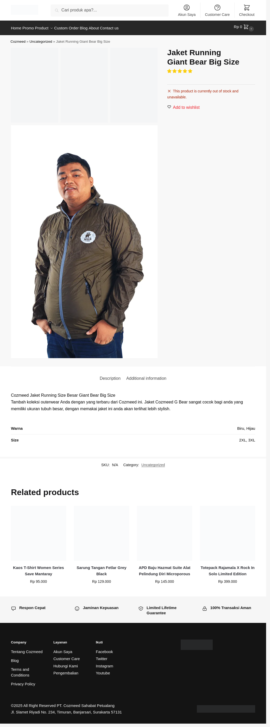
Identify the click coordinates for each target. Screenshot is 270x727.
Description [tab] (110, 376)
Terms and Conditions (20, 670)
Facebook (104, 649)
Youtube (103, 670)
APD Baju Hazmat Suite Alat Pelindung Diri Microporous (165, 568)
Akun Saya (187, 10)
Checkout (246, 10)
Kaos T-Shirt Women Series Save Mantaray (38, 568)
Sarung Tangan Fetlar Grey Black (101, 568)
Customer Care (217, 10)
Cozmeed (18, 39)
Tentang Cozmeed (27, 649)
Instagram (104, 663)
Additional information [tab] (146, 376)
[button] (180, 69)
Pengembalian (65, 670)
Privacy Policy (23, 681)
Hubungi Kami (65, 663)
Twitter (101, 656)
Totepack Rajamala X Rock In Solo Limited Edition (227, 568)
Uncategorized (40, 39)
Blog (15, 658)
